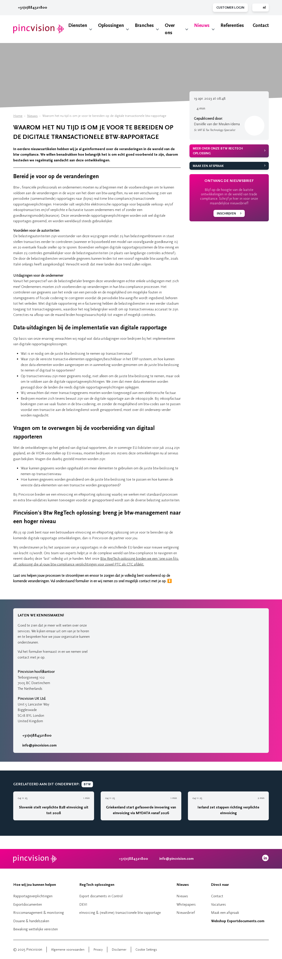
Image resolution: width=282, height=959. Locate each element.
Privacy (98, 950)
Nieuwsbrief (185, 912)
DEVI (83, 904)
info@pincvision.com (39, 745)
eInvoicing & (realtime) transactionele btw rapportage (120, 912)
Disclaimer (119, 950)
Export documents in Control (100, 896)
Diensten (77, 25)
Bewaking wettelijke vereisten (35, 929)
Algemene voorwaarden (67, 950)
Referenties (232, 25)
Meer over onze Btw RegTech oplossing (218, 151)
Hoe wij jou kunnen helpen (34, 885)
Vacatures (218, 904)
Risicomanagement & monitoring (38, 912)
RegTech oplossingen (96, 885)
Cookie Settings (146, 950)
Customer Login (230, 7)
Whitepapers (186, 904)
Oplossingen (111, 25)
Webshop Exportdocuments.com (237, 921)
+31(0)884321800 (30, 7)
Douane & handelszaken (31, 921)
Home (17, 116)
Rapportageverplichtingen (32, 896)
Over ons (170, 29)
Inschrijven (226, 213)
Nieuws (202, 25)
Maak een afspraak (208, 166)
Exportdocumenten (27, 904)
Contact (261, 25)
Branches (144, 25)
